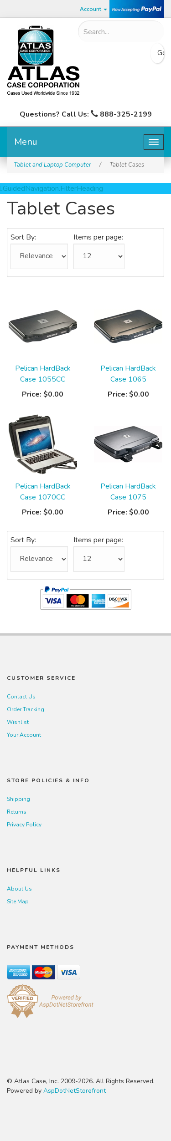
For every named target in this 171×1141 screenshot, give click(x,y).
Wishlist (18, 722)
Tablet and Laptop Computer (52, 165)
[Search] (114, 31)
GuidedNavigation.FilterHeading (51, 188)
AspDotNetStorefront (74, 1090)
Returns (16, 811)
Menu (25, 142)
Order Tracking (25, 709)
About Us (19, 888)
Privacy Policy (24, 824)
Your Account (24, 735)
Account (93, 9)
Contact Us (21, 696)
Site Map (18, 901)
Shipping (18, 799)
